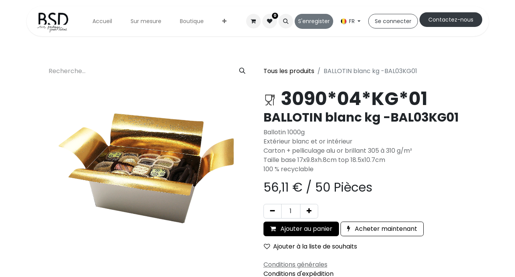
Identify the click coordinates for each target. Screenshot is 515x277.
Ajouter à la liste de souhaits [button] (310, 246)
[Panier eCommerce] (253, 21)
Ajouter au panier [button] (301, 228)
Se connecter (393, 21)
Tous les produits (288, 71)
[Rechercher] (242, 71)
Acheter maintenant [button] (382, 228)
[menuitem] (102, 21)
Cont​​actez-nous (450, 19)
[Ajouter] (309, 211)
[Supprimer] (272, 211)
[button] (285, 21)
